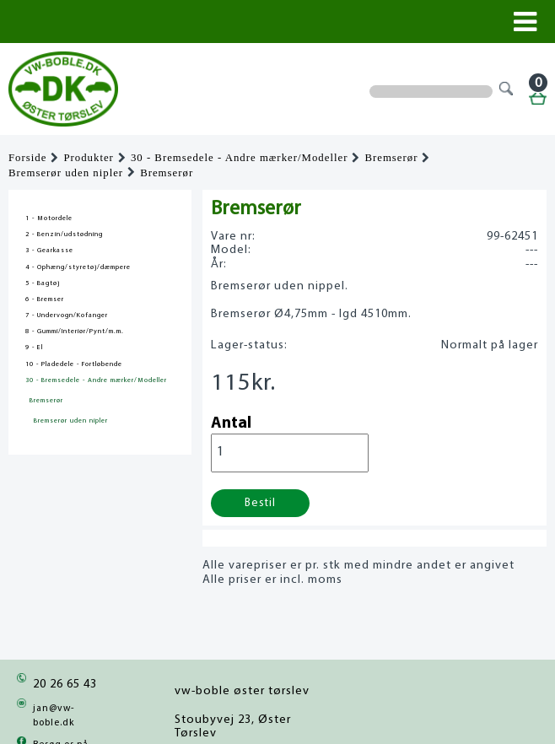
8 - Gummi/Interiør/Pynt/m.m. (74, 331)
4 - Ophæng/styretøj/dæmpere (78, 267)
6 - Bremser (44, 299)
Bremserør (391, 158)
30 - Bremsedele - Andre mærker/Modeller (239, 158)
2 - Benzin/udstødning (64, 234)
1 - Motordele (49, 218)
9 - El (34, 347)
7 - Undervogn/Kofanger (66, 315)
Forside (27, 158)
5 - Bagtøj (42, 283)
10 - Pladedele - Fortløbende (73, 364)
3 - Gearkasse (49, 250)
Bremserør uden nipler (65, 173)
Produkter (88, 158)
